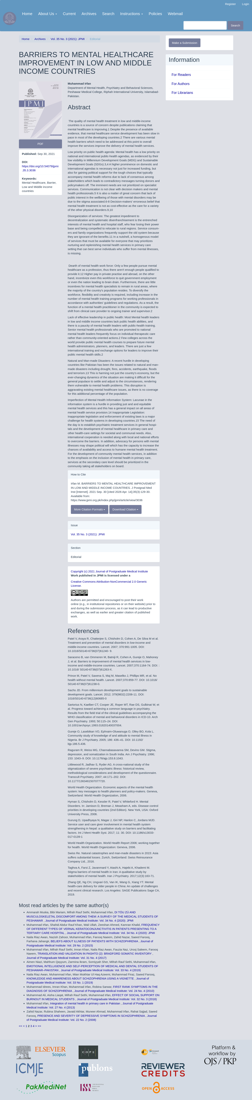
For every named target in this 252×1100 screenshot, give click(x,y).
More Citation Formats (89, 509)
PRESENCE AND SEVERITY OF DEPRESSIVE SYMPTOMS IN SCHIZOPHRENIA (91, 1015)
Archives (88, 14)
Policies (155, 14)
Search (108, 14)
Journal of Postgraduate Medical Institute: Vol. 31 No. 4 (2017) (67, 957)
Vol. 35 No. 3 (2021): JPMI (68, 39)
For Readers (181, 75)
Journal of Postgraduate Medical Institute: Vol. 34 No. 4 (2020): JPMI (89, 920)
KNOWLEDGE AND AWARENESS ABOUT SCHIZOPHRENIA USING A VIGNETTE (81, 978)
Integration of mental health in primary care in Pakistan (85, 1003)
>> (39, 1026)
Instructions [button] (131, 14)
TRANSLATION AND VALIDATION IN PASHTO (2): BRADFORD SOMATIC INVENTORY (94, 953)
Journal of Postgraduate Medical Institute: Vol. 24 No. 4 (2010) (114, 990)
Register (230, 4)
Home (27, 14)
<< (20, 1026)
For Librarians (182, 93)
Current (69, 14)
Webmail (175, 14)
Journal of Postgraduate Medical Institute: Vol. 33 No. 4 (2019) (101, 970)
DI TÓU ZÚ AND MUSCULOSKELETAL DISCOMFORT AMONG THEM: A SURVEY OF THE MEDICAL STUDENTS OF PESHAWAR (92, 916)
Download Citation (125, 509)
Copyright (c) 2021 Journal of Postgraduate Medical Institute (109, 571)
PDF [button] (40, 143)
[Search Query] (205, 25)
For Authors (181, 84)
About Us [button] (47, 14)
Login (245, 4)
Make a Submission (184, 42)
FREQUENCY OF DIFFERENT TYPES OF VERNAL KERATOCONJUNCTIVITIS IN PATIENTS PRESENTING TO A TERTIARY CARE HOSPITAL (93, 929)
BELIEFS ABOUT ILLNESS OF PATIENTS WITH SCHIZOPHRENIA (95, 941)
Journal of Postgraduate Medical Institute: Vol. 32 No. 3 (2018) (117, 999)
